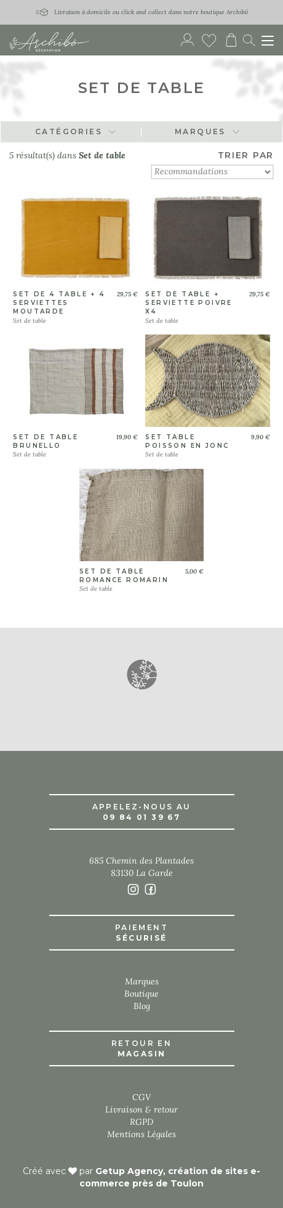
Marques (142, 981)
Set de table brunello (45, 441)
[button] (141, 674)
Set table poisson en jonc (187, 441)
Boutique (141, 993)
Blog (142, 1005)
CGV (141, 1097)
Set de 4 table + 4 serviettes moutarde (59, 303)
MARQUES (207, 131)
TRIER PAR (246, 155)
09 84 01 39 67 (142, 817)
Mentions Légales (141, 1134)
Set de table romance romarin (124, 575)
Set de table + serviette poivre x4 (188, 303)
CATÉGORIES (75, 131)
